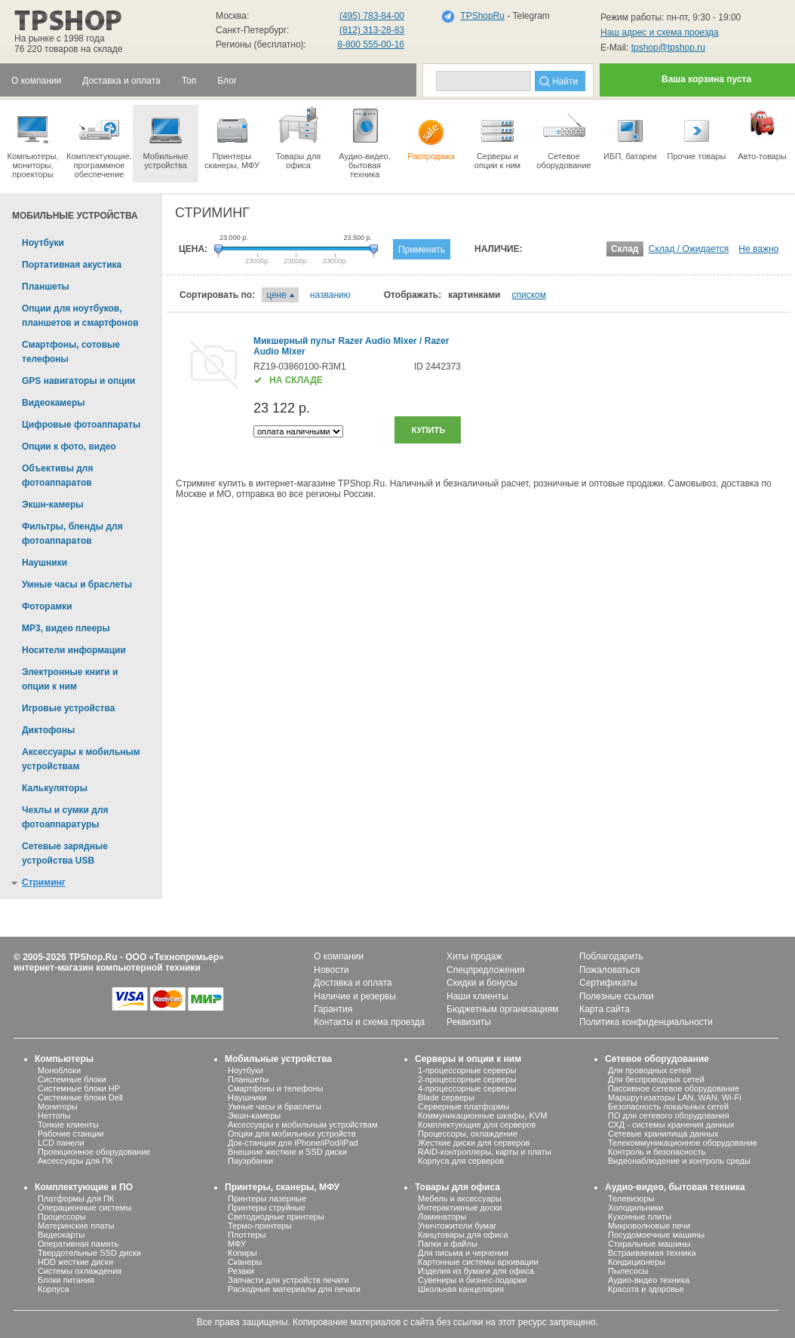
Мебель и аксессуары (460, 1198)
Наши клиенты (477, 996)
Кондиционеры (636, 1261)
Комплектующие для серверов (477, 1124)
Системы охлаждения (79, 1270)
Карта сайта (604, 1009)
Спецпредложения (486, 970)
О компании (339, 956)
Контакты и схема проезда (369, 1022)
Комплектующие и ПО (84, 1187)
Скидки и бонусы (482, 982)
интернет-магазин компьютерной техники (107, 967)
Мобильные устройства (165, 137)
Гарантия (333, 1009)
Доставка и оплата (353, 982)
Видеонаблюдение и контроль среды (679, 1160)
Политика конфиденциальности (646, 1022)
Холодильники (635, 1207)
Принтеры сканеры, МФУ (232, 137)
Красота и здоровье (646, 1289)
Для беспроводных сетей (656, 1079)
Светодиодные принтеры (276, 1216)
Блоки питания (66, 1279)
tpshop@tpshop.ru (668, 47)
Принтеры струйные (266, 1207)
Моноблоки (59, 1070)
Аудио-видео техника (648, 1279)
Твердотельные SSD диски (89, 1252)
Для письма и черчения (463, 1252)
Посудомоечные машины (656, 1234)
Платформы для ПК (76, 1198)
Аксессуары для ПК (75, 1160)
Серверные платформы (463, 1106)
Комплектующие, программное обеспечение (99, 142)
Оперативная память (78, 1243)
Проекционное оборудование (94, 1151)
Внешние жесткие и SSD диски (287, 1151)
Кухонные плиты (639, 1216)
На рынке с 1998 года (59, 38)
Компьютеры (64, 1059)
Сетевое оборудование (564, 137)
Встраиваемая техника (652, 1252)
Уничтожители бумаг (457, 1225)
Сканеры (245, 1261)
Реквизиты (469, 1022)
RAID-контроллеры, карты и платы (484, 1151)
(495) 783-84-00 (371, 16)
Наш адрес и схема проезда (659, 32)
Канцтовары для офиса (463, 1234)
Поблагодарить (611, 956)
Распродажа (431, 133)
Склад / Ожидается (689, 249)
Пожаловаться (609, 970)
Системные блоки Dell (80, 1097)
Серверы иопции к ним (497, 137)
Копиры (242, 1252)
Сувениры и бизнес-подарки (472, 1279)
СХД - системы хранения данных (671, 1124)
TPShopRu (482, 16)
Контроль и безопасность (656, 1151)
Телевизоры (631, 1198)
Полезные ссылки (616, 996)
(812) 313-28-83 (371, 30)
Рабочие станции (71, 1133)
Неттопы (54, 1115)
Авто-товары (762, 133)
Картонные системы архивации (478, 1261)
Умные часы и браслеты (274, 1106)
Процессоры (62, 1216)
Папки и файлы (447, 1243)
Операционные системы (84, 1207)
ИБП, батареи (630, 133)
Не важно (758, 249)
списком (528, 295)
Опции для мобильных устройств (292, 1133)
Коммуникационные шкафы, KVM (482, 1115)
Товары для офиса (298, 137)
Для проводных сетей (649, 1070)
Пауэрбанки (250, 1160)
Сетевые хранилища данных (663, 1133)
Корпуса (53, 1289)
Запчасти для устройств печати (288, 1279)
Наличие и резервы (355, 996)
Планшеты (248, 1079)
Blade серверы (446, 1097)
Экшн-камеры (254, 1115)
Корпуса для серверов (461, 1160)
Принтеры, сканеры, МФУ (282, 1187)
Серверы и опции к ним (468, 1059)
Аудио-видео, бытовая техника (675, 1187)
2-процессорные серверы (467, 1079)
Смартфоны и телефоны (275, 1088)
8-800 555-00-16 (370, 44)
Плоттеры (247, 1234)
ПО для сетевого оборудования (668, 1115)
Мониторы (58, 1106)
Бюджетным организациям (502, 1009)
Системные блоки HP (79, 1088)
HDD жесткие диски (75, 1261)
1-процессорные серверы (467, 1070)
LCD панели (61, 1142)
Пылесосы (628, 1270)
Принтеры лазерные (267, 1198)
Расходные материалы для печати (294, 1289)
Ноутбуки (245, 1070)
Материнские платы (76, 1225)
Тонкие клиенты (68, 1124)
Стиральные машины (649, 1243)
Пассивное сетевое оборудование (673, 1088)
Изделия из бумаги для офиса (476, 1270)
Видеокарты (61, 1234)
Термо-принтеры (260, 1225)
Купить (428, 429)
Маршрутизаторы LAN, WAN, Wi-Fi (674, 1097)
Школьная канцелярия (461, 1289)
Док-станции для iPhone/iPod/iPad (293, 1142)
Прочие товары (696, 133)
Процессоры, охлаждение (467, 1133)
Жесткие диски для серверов (473, 1142)
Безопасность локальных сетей (668, 1106)
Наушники (247, 1097)
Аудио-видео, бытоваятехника (365, 142)
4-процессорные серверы (467, 1088)
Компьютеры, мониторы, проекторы (33, 142)
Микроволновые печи (649, 1225)
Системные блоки (72, 1079)
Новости (331, 970)
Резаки (241, 1270)
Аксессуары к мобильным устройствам (302, 1124)
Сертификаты (608, 982)
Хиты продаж (474, 956)
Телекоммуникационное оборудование (682, 1142)
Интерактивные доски (460, 1207)
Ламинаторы (442, 1216)
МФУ (237, 1243)
